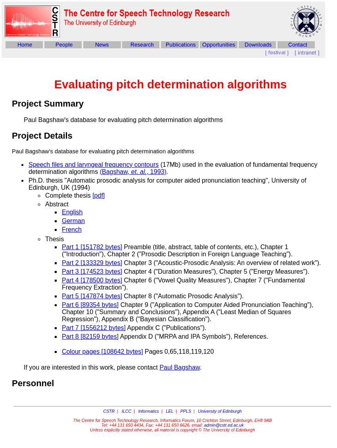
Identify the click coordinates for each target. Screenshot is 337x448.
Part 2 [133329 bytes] (92, 262)
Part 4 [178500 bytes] (92, 280)
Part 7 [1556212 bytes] (94, 327)
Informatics (148, 411)
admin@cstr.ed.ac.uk (224, 425)
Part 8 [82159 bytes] (90, 336)
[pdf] (98, 195)
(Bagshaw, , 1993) (133, 171)
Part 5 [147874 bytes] (92, 296)
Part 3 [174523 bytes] (92, 271)
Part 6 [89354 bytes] (90, 304)
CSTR (109, 411)
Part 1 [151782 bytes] (92, 247)
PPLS (185, 411)
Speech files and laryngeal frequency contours (94, 164)
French (72, 229)
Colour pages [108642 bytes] (102, 351)
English (72, 212)
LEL (169, 411)
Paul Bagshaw (179, 367)
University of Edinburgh (220, 411)
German (73, 220)
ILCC (126, 411)
